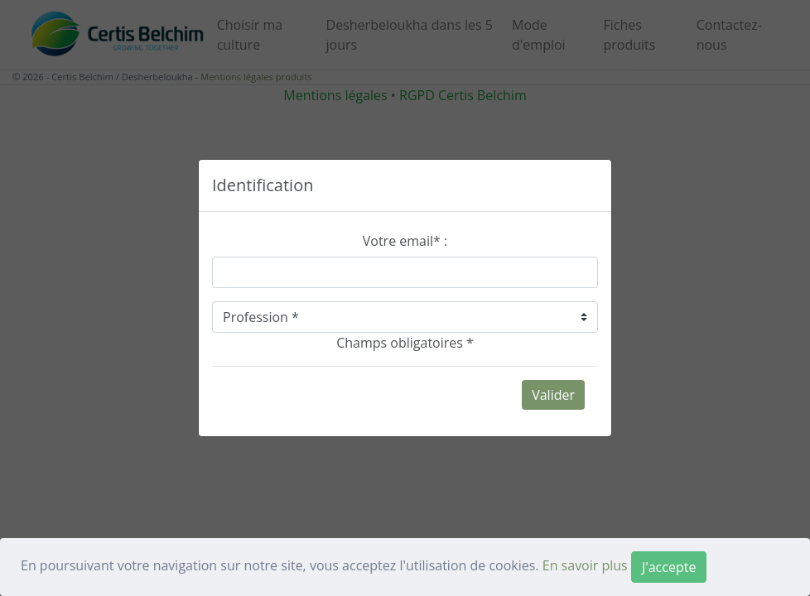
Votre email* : (405, 241)
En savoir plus (585, 565)
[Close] (668, 567)
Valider (553, 395)
